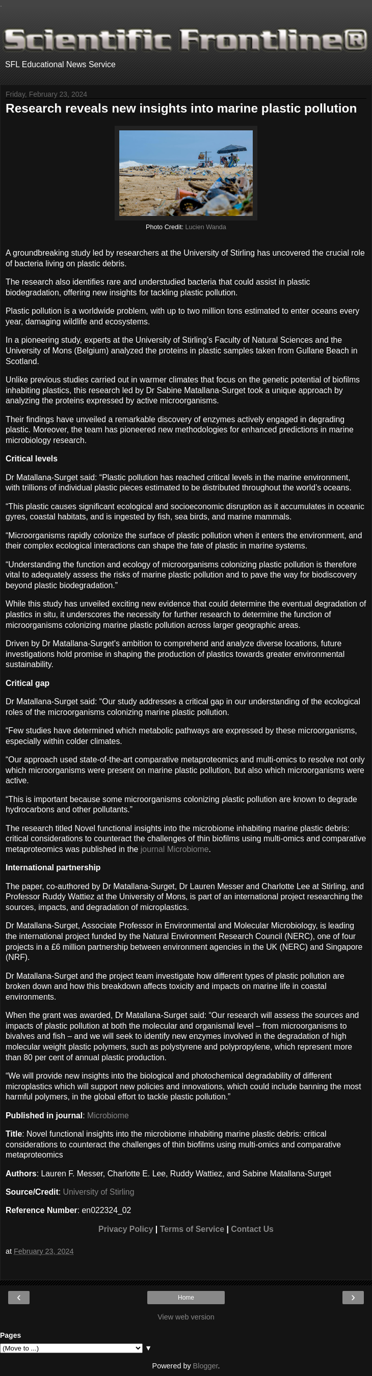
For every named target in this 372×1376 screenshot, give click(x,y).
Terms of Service (192, 1229)
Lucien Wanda (205, 227)
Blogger (205, 1366)
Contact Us (252, 1229)
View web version (186, 1317)
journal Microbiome (175, 849)
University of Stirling (99, 1192)
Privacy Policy (125, 1229)
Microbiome (108, 1115)
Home (186, 1297)
